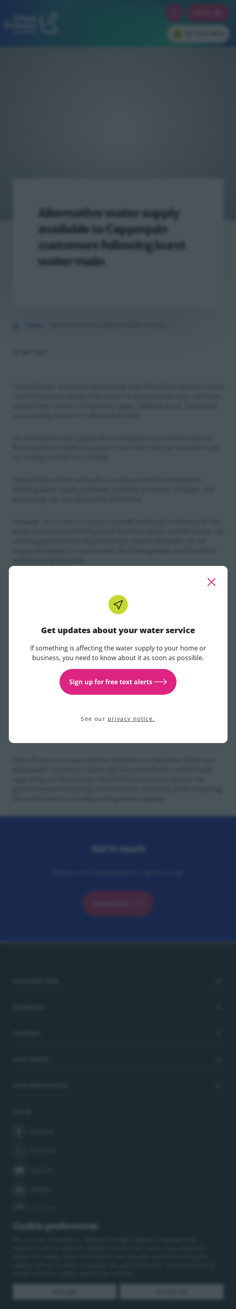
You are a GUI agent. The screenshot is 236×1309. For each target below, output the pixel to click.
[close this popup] (211, 582)
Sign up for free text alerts (118, 681)
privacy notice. (131, 719)
